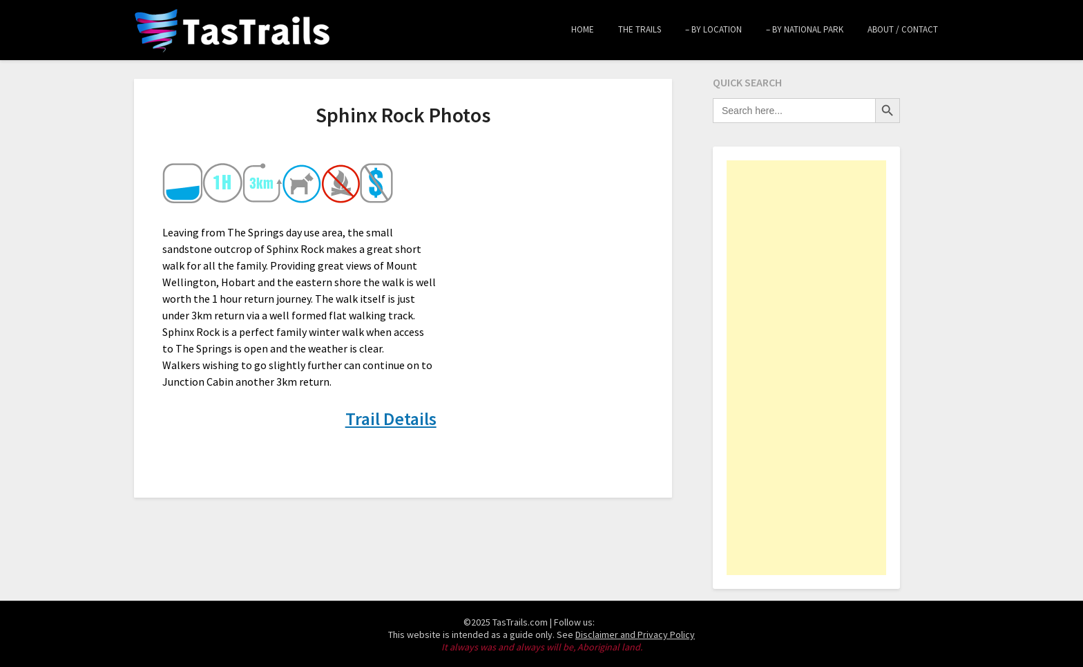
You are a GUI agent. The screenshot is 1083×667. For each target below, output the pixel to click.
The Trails (639, 29)
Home (582, 29)
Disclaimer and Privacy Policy (635, 634)
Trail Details (391, 418)
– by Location (713, 29)
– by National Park (804, 29)
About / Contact (903, 29)
